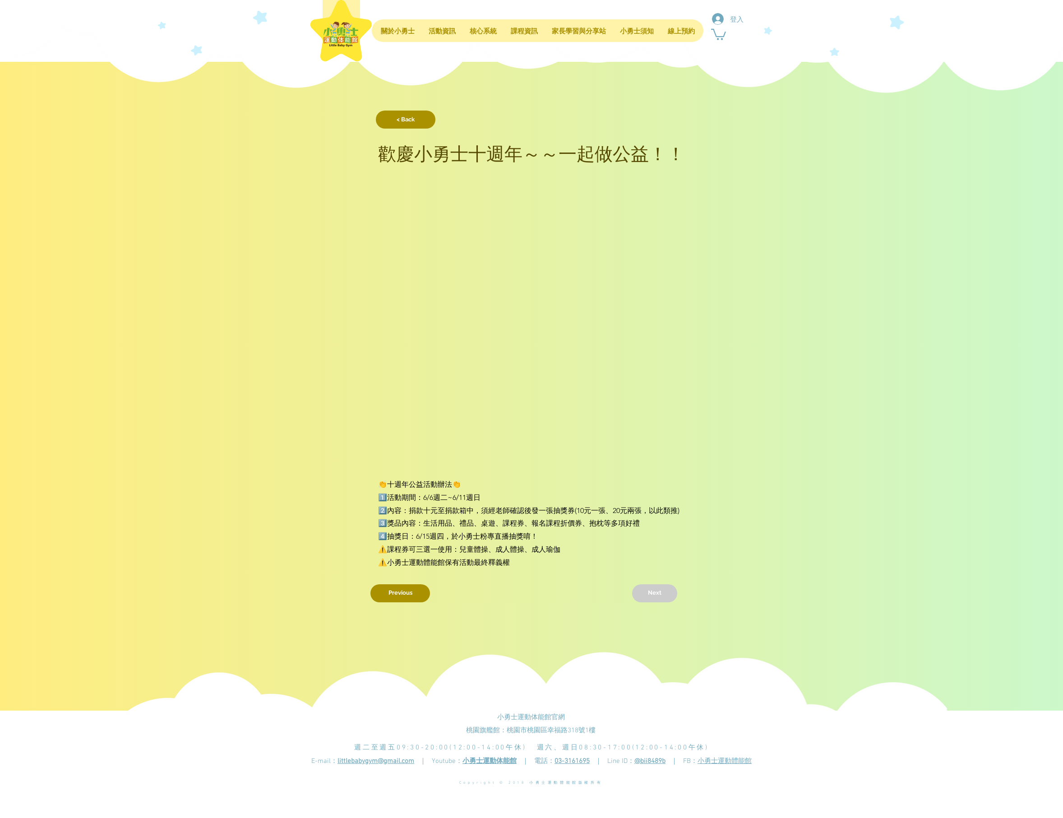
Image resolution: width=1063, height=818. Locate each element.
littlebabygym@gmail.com (375, 761)
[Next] (654, 593)
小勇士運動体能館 (489, 761)
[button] (718, 34)
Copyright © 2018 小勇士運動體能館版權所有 (531, 783)
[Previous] (400, 593)
